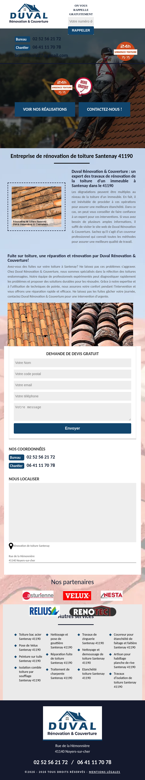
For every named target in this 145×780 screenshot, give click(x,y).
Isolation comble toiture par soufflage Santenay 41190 (30, 674)
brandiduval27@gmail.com (41, 55)
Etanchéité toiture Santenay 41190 (93, 673)
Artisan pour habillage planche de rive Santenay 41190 (124, 660)
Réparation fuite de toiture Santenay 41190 (61, 658)
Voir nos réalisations (45, 109)
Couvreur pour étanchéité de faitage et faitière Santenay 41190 (125, 641)
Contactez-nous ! (104, 109)
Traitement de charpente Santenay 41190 (61, 673)
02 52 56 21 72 (41, 457)
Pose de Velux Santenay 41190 (30, 647)
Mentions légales (104, 772)
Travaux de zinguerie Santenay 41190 (93, 639)
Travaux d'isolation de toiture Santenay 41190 (125, 680)
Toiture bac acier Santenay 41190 (30, 637)
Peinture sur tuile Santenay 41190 (30, 659)
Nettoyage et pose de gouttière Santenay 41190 (61, 641)
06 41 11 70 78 (41, 465)
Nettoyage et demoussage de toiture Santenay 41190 (93, 656)
